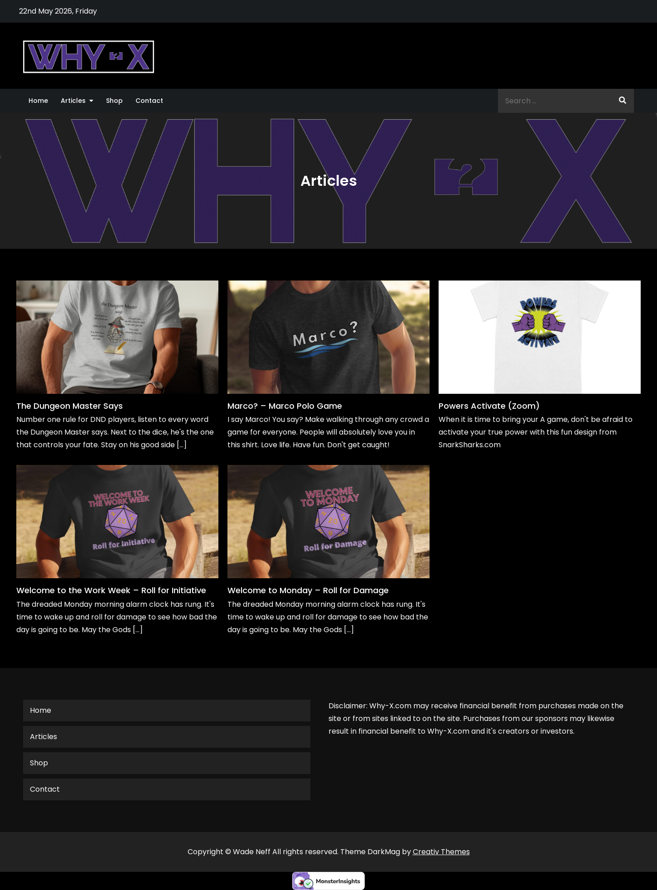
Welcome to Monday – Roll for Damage (308, 590)
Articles (73, 100)
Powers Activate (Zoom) (489, 405)
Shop (114, 100)
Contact (149, 100)
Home (38, 100)
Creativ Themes (441, 851)
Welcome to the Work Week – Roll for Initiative (111, 590)
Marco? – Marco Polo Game (284, 405)
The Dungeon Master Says (69, 405)
